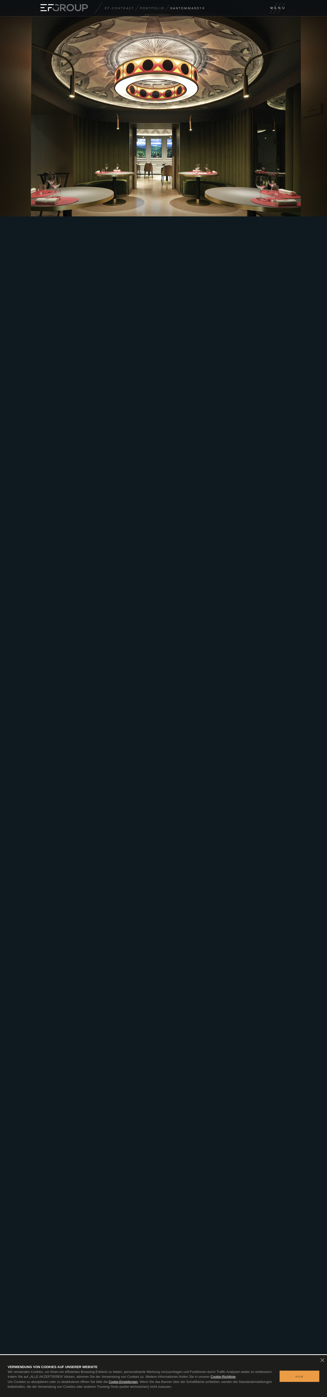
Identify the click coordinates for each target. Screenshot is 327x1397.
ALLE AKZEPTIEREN (299, 1378)
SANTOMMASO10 (187, 8)
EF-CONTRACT (119, 8)
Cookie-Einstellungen (123, 1382)
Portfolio (152, 8)
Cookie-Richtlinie (223, 1377)
